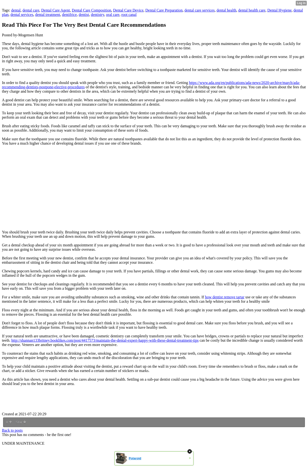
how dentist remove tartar (224, 297)
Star (21, 422)
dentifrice (69, 15)
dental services (22, 15)
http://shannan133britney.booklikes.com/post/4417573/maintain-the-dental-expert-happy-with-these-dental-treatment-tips (105, 340)
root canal (129, 15)
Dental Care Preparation (164, 10)
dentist (84, 15)
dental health (226, 10)
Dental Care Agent (55, 10)
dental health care (251, 10)
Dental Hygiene (279, 10)
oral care (113, 15)
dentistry (97, 15)
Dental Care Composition (91, 10)
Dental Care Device (128, 10)
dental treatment (47, 15)
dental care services (200, 10)
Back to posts (12, 430)
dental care (31, 10)
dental (15, 10)
